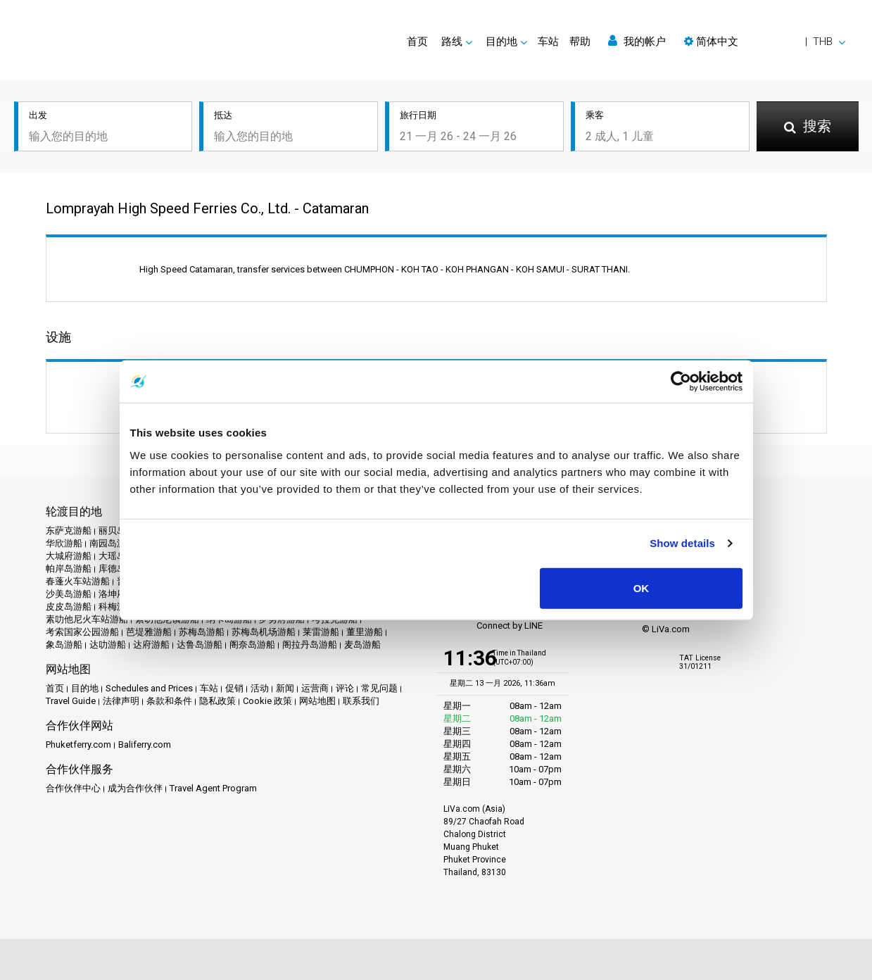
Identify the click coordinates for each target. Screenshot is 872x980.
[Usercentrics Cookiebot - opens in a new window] (681, 381)
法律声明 (121, 701)
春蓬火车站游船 (78, 581)
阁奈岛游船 (252, 644)
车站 (548, 41)
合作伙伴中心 (73, 788)
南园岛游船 (112, 543)
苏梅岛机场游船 (264, 632)
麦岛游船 (362, 644)
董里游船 (364, 632)
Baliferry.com (144, 744)
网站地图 (317, 701)
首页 (417, 41)
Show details (682, 543)
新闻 (285, 688)
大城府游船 (68, 556)
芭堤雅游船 (149, 632)
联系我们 (361, 701)
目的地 (85, 688)
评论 (345, 688)
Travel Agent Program (213, 788)
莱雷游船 (321, 632)
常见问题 (379, 688)
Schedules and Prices (149, 688)
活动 (260, 688)
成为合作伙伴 (135, 788)
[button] (764, 41)
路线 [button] (451, 41)
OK (641, 587)
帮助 (579, 41)
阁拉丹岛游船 (309, 644)
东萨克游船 (68, 530)
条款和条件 (169, 701)
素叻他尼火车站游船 (87, 619)
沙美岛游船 (68, 594)
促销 (234, 688)
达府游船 (151, 644)
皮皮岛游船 (68, 606)
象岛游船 (64, 644)
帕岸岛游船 (68, 568)
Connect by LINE (493, 626)
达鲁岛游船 (199, 644)
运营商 (315, 688)
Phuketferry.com (78, 744)
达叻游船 (107, 644)
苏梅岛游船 (202, 632)
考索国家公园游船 (82, 632)
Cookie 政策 (267, 701)
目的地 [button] (501, 41)
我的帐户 (637, 41)
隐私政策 (217, 701)
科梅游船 (117, 606)
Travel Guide (71, 701)
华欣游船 (64, 543)
